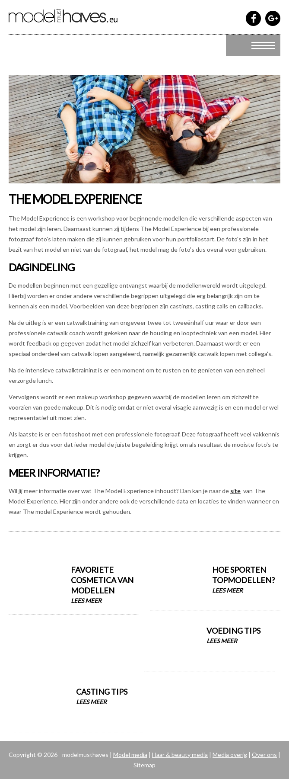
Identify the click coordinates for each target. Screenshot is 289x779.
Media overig (230, 754)
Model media (130, 754)
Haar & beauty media (180, 754)
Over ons (264, 754)
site (235, 490)
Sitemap (144, 765)
